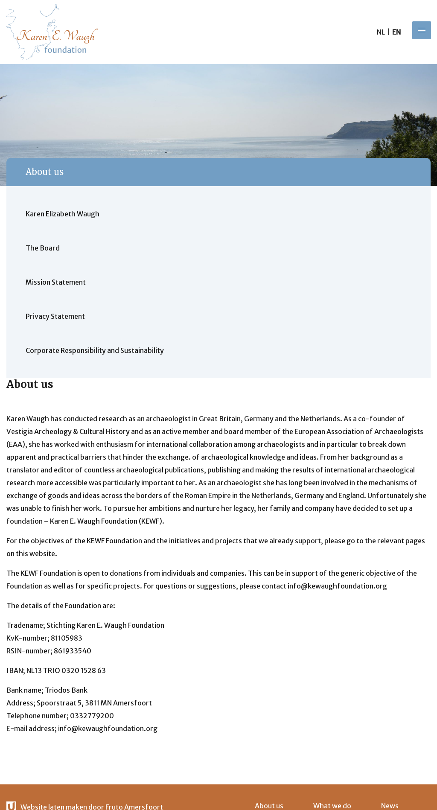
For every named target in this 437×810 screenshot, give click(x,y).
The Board (43, 248)
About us (45, 171)
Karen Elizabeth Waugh (62, 214)
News (390, 805)
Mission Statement (56, 282)
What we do (332, 805)
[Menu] (421, 30)
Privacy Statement (55, 316)
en (396, 32)
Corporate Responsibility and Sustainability (95, 350)
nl (381, 32)
